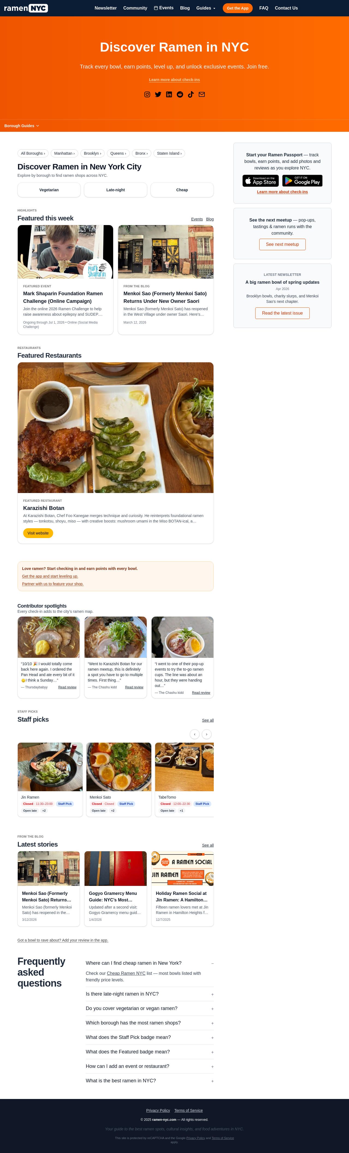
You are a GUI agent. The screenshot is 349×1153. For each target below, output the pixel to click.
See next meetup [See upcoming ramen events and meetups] (282, 244)
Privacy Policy (158, 1110)
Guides (206, 8)
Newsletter (106, 8)
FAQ (263, 8)
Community (135, 8)
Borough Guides (22, 126)
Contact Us (286, 8)
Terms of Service (188, 1110)
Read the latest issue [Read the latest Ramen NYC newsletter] (282, 313)
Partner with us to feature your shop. (53, 584)
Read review (67, 687)
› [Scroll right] (209, 735)
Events (197, 219)
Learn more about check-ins (174, 79)
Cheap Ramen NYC (126, 973)
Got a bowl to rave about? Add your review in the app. (62, 940)
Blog (185, 8)
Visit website (38, 533)
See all (208, 720)
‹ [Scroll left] (197, 735)
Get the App (238, 8)
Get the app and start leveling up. (50, 576)
